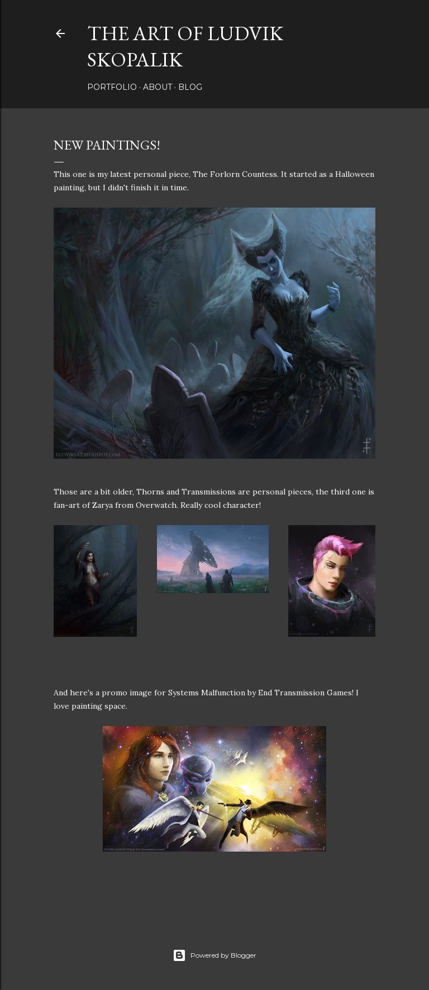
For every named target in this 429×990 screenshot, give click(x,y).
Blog (190, 87)
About (157, 87)
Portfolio (112, 87)
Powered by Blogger (214, 955)
